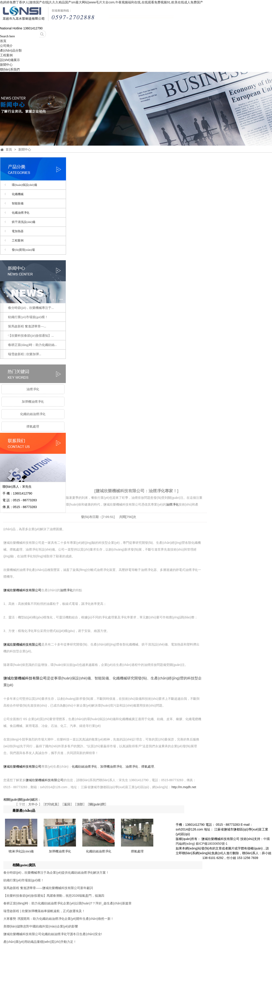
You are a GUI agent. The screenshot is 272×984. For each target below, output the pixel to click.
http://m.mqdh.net (183, 787)
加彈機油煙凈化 (33, 401)
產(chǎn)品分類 (11, 50)
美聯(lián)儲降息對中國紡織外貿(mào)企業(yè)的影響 (40, 926)
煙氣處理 (32, 426)
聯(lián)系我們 (10, 69)
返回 (67, 804)
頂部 (80, 804)
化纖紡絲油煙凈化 (32, 414)
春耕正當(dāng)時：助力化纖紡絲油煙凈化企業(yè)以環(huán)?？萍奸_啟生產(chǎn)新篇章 (67, 903)
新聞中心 (6, 64)
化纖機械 (18, 194)
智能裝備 (18, 203)
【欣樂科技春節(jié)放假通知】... (31, 335)
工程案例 (6, 55)
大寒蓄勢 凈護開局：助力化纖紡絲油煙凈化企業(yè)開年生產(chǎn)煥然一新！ (58, 918)
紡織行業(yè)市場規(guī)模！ (23, 880)
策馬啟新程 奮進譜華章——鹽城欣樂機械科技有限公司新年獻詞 (48, 888)
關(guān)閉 (97, 804)
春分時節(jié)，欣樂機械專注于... (31, 308)
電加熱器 (18, 231)
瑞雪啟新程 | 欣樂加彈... (24, 354)
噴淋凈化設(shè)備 (21, 851)
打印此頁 (51, 804)
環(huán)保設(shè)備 (24, 185)
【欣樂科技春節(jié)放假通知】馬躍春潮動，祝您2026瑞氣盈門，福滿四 (53, 895)
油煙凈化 (32, 389)
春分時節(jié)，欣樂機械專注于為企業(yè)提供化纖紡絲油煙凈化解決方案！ (56, 872)
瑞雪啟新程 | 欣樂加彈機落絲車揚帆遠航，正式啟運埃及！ (44, 911)
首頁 (3, 41)
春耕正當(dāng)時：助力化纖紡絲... (32, 345)
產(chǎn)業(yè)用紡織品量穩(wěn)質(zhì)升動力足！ (39, 942)
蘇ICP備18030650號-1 (211, 843)
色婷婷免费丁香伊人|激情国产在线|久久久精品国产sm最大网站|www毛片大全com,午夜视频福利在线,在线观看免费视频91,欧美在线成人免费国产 (101, 2)
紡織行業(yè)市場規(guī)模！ (28, 317)
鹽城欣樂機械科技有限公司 (22, 590)
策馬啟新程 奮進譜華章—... (27, 326)
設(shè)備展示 (10, 60)
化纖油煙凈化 (20, 212)
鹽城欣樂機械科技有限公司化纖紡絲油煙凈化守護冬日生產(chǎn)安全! (52, 934)
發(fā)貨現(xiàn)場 (23, 249)
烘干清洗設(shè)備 (23, 222)
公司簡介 (6, 45)
